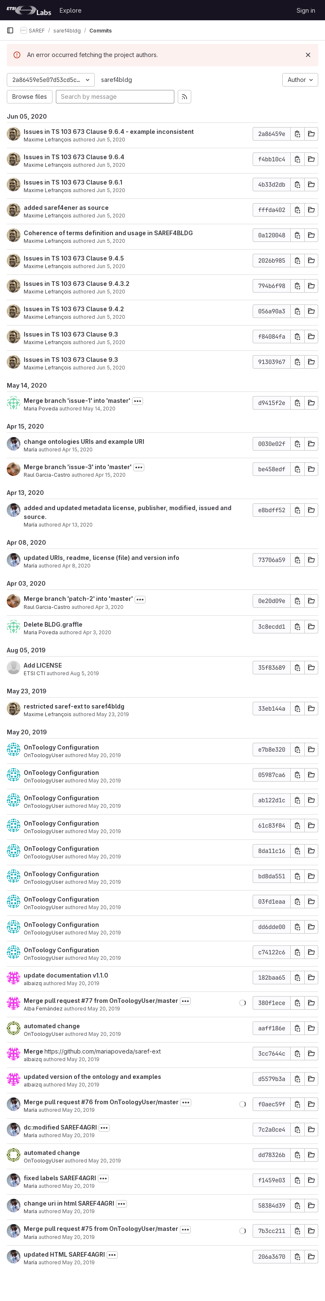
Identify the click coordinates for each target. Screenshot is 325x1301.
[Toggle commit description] (137, 401)
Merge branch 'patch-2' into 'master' (78, 598)
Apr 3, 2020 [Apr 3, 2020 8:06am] (109, 607)
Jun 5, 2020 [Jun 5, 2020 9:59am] (110, 215)
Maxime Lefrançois (48, 139)
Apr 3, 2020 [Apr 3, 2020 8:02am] (97, 632)
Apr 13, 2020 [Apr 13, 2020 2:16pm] (77, 524)
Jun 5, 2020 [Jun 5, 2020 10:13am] (110, 139)
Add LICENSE (43, 665)
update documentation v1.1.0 (66, 975)
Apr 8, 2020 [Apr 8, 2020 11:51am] (76, 565)
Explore (71, 10)
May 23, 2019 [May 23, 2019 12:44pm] (112, 714)
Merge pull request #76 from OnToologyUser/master (101, 1101)
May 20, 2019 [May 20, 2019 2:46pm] (104, 1008)
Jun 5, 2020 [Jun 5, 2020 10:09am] (110, 165)
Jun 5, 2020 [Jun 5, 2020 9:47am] (110, 342)
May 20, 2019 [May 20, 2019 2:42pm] (104, 1034)
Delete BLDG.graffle (53, 624)
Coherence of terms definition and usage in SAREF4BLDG (108, 232)
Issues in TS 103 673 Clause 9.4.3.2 (76, 283)
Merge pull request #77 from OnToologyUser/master (101, 1000)
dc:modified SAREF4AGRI (60, 1127)
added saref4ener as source (66, 207)
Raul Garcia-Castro (47, 475)
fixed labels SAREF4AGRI (60, 1177)
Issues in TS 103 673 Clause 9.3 (71, 334)
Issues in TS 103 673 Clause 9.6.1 (73, 182)
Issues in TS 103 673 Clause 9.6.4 (74, 156)
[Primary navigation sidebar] (10, 30)
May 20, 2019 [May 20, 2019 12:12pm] (78, 1211)
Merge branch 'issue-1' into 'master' (77, 400)
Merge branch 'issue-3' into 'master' (78, 466)
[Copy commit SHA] (297, 134)
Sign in (306, 10)
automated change (52, 1025)
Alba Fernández (43, 1008)
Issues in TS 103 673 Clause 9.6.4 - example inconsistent (109, 131)
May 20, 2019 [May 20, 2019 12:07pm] (78, 1262)
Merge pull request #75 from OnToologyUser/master (101, 1228)
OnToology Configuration (61, 747)
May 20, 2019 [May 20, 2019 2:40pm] (83, 1084)
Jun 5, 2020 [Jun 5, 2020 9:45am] (110, 367)
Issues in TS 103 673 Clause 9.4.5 (74, 258)
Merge (34, 1051)
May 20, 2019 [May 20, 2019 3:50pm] (104, 806)
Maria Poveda (41, 408)
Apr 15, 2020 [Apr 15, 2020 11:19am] (110, 475)
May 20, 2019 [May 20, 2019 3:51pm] (104, 755)
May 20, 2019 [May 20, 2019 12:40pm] (78, 1110)
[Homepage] (29, 10)
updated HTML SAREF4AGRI (64, 1254)
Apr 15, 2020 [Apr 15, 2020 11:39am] (77, 449)
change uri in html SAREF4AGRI (69, 1203)
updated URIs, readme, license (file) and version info (101, 557)
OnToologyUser (43, 755)
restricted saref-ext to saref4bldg (74, 706)
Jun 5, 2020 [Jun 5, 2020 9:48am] (110, 317)
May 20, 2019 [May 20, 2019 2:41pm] (83, 1059)
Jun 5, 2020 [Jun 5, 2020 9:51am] (110, 291)
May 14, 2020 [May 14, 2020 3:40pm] (99, 408)
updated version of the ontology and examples (92, 1076)
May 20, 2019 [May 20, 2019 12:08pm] (78, 1237)
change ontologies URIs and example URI (84, 441)
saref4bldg (116, 79)
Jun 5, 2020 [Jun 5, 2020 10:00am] (110, 190)
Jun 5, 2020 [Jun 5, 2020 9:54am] (110, 241)
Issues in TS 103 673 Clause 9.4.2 (74, 308)
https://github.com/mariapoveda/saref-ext (102, 1051)
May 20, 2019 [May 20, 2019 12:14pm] (78, 1186)
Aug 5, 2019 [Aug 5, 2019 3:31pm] (84, 673)
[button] (242, 1003)
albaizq (33, 983)
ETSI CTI (34, 673)
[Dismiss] (308, 55)
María (30, 449)
